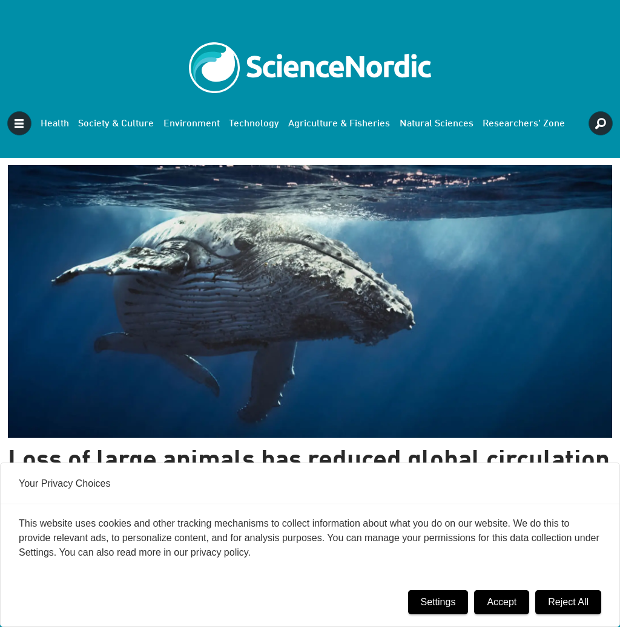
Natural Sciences (436, 124)
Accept (501, 602)
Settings (438, 602)
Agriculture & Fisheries (339, 124)
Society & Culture (116, 124)
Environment (191, 124)
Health (55, 124)
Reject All (568, 602)
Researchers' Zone (524, 124)
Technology (254, 124)
